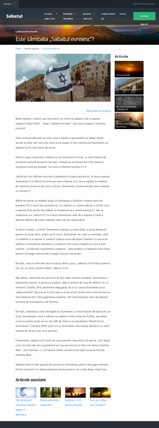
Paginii (18, 48)
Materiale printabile (99, 111)
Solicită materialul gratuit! (143, 3)
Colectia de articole (50, 48)
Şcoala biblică (144, 17)
